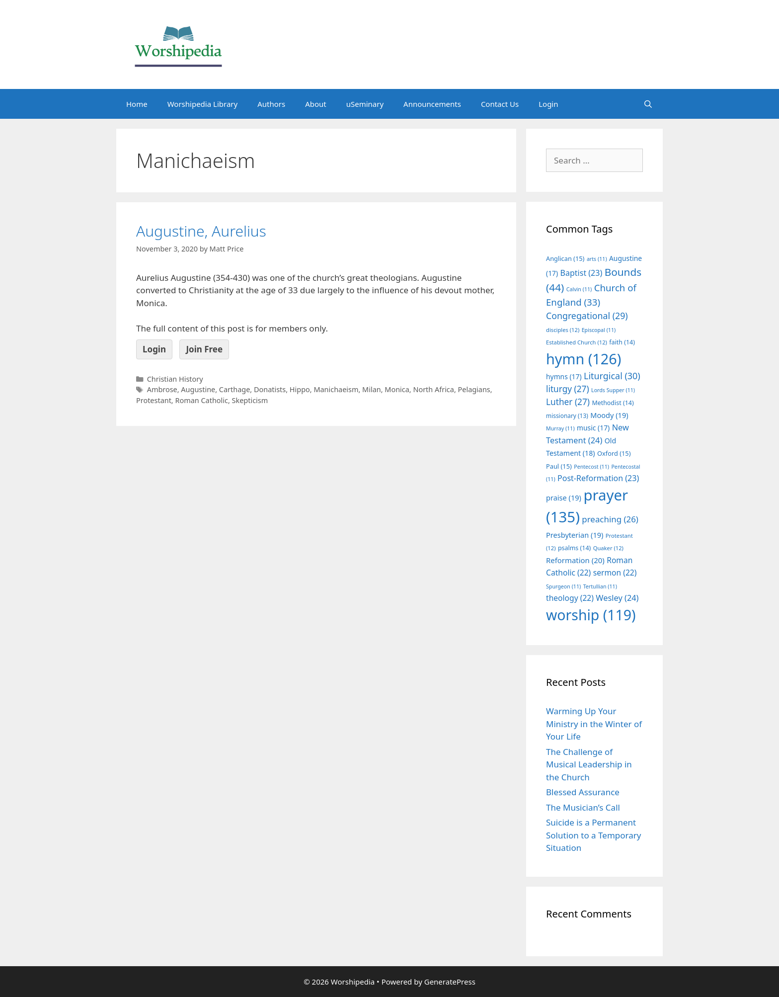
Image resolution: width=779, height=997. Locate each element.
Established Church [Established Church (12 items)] (576, 342)
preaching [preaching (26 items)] (610, 519)
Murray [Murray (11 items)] (560, 428)
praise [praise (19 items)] (563, 497)
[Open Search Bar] (648, 104)
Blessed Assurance (583, 792)
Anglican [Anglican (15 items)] (565, 258)
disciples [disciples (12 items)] (562, 329)
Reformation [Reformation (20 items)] (575, 560)
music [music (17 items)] (593, 427)
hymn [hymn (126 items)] (583, 358)
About (315, 104)
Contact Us (500, 104)
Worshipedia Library (202, 104)
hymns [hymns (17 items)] (564, 376)
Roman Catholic (201, 400)
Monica (397, 389)
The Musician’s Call (583, 807)
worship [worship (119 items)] (591, 614)
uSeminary (365, 104)
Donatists (270, 389)
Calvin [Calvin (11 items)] (579, 289)
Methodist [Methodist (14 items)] (612, 403)
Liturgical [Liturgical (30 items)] (612, 376)
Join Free (204, 349)
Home (137, 104)
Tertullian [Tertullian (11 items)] (600, 586)
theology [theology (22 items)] (570, 597)
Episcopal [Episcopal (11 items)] (599, 330)
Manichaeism (335, 389)
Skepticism (250, 400)
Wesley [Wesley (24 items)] (617, 597)
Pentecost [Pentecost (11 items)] (591, 466)
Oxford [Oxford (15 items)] (613, 453)
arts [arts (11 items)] (597, 258)
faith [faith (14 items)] (622, 342)
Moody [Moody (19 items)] (609, 415)
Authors (271, 104)
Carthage (234, 389)
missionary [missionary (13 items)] (567, 415)
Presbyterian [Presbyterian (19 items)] (574, 535)
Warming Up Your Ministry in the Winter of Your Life (594, 723)
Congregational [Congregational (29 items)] (587, 316)
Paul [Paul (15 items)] (559, 466)
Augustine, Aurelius (201, 231)
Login (548, 104)
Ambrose (162, 389)
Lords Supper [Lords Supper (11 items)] (613, 390)
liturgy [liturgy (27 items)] (567, 389)
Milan (371, 389)
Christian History (175, 379)
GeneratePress (449, 982)
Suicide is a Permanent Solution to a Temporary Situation (593, 835)
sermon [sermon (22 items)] (615, 572)
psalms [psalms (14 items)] (574, 548)
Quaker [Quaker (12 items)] (608, 548)
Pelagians (474, 389)
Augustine (198, 389)
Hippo (300, 389)
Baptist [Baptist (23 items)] (581, 272)
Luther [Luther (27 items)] (568, 402)
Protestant (153, 400)
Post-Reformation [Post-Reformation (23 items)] (598, 478)
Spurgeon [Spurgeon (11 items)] (563, 586)
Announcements (432, 104)
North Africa (433, 389)
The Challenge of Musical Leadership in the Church (589, 764)
